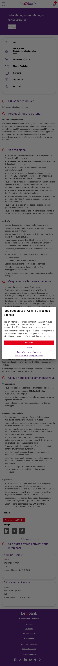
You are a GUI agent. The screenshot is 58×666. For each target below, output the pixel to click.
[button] (29, 342)
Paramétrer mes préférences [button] (29, 352)
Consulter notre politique (29, 356)
